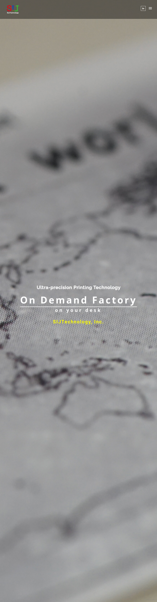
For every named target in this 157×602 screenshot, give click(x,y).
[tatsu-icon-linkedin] (143, 8)
